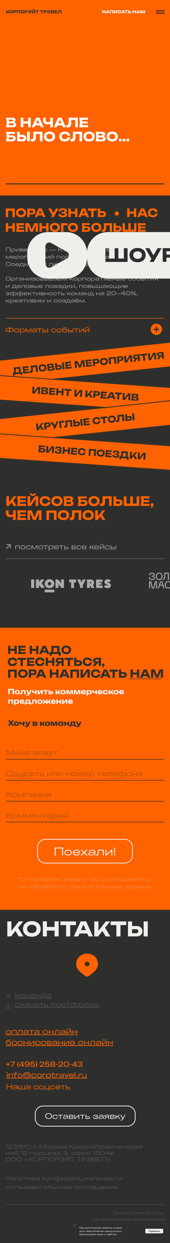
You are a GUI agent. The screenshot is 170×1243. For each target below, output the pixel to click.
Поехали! (85, 851)
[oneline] (85, 774)
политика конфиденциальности (64, 1178)
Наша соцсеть (38, 1086)
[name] (85, 753)
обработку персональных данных (90, 886)
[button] (85, 331)
